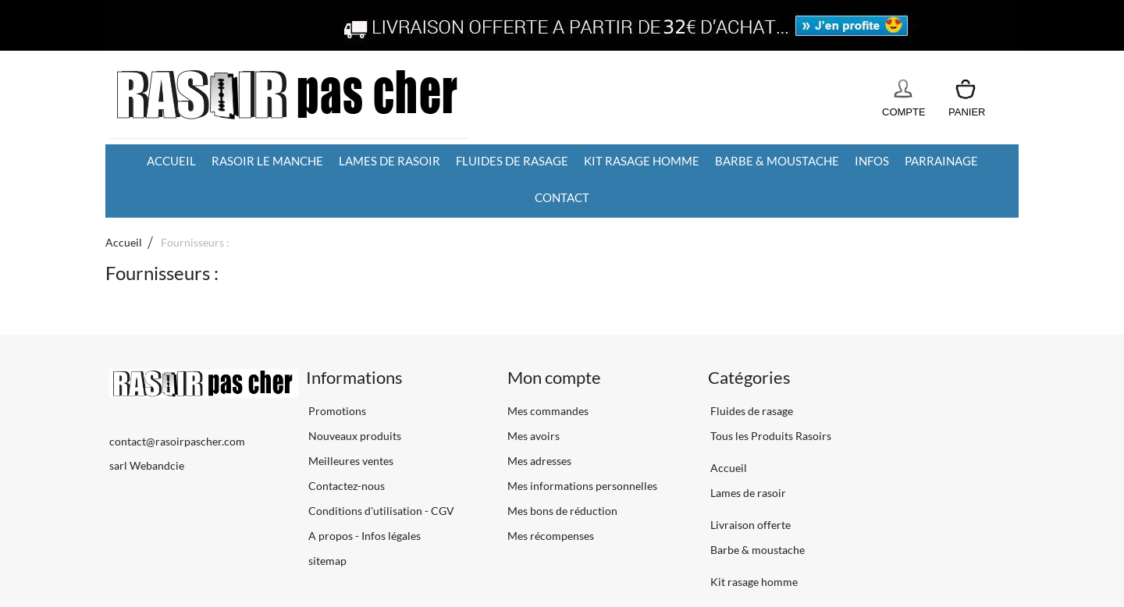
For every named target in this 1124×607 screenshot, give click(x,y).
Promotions (336, 410)
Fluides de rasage (512, 161)
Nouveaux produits (353, 435)
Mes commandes (548, 410)
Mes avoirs (533, 435)
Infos (872, 161)
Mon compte (554, 377)
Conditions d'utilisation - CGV (380, 510)
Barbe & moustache (777, 161)
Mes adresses (539, 460)
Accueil (171, 161)
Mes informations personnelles (582, 485)
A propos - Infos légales (363, 535)
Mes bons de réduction (562, 510)
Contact (562, 197)
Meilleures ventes (349, 460)
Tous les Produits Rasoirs (769, 435)
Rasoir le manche (267, 161)
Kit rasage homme (641, 161)
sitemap (326, 560)
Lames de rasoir (389, 161)
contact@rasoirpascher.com (177, 441)
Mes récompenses (550, 535)
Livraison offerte (749, 524)
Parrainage (941, 161)
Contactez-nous (345, 485)
